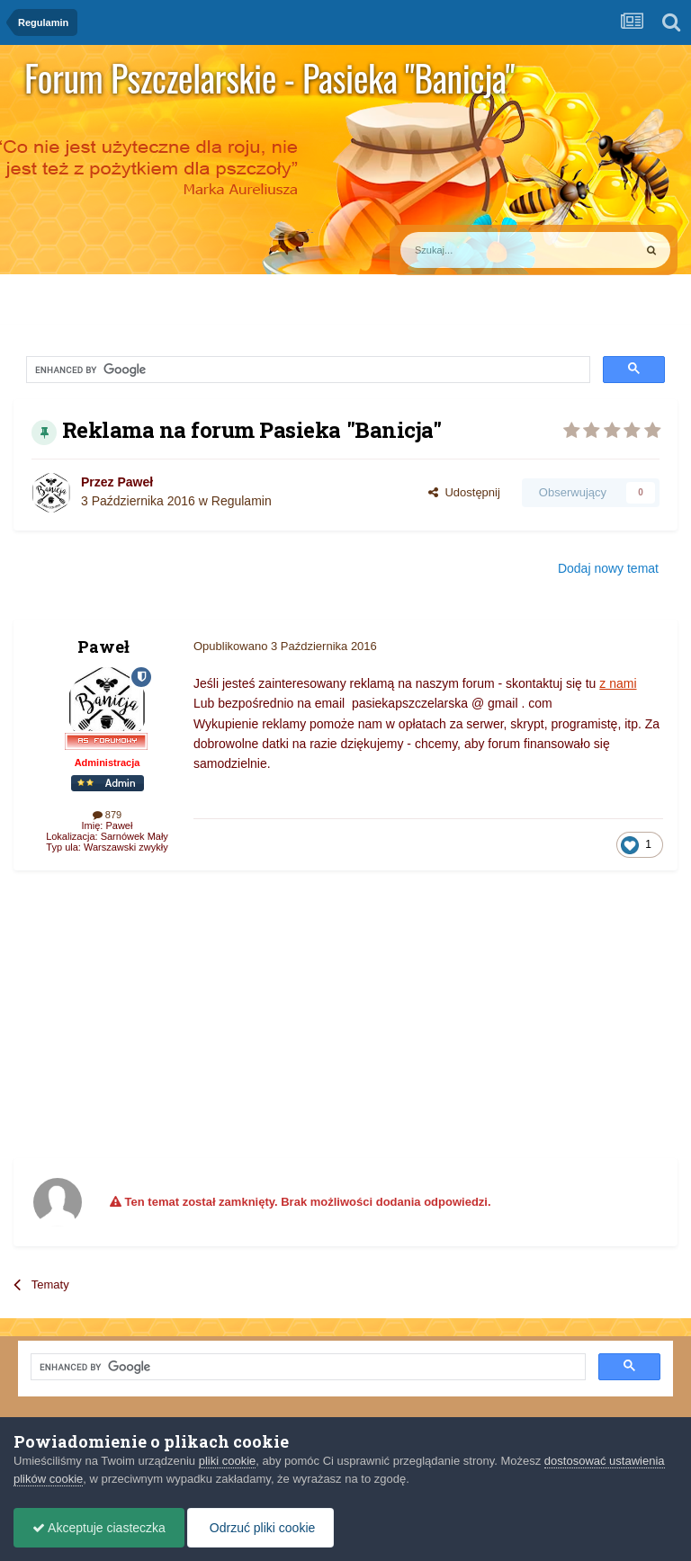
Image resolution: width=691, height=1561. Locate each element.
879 (107, 814)
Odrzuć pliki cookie (260, 1528)
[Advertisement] (224, 1014)
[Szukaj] (475, 250)
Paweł (135, 482)
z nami (617, 683)
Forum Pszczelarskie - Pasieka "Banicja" (269, 77)
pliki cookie (227, 1460)
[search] (192, 370)
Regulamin (241, 501)
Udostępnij (464, 492)
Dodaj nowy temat (608, 568)
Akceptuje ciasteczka (99, 1528)
